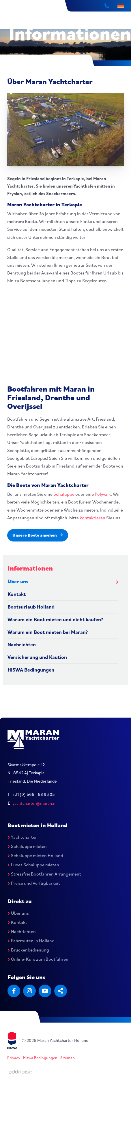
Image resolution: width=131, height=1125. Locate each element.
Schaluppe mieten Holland (35, 855)
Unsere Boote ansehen (37, 535)
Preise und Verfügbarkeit (34, 883)
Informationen (30, 568)
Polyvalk (103, 494)
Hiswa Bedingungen (40, 1057)
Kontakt (17, 594)
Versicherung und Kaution (37, 657)
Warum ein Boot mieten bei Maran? (48, 632)
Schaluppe (63, 494)
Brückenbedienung (28, 950)
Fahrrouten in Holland (31, 940)
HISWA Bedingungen (31, 669)
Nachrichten (22, 644)
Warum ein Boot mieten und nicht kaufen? (55, 619)
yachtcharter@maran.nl (34, 803)
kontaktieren (92, 517)
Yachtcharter (22, 837)
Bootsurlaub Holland (31, 606)
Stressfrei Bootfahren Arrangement (44, 874)
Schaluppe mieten (27, 846)
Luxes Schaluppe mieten (33, 864)
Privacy (13, 1057)
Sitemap (67, 1057)
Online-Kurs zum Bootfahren (38, 959)
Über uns (18, 581)
